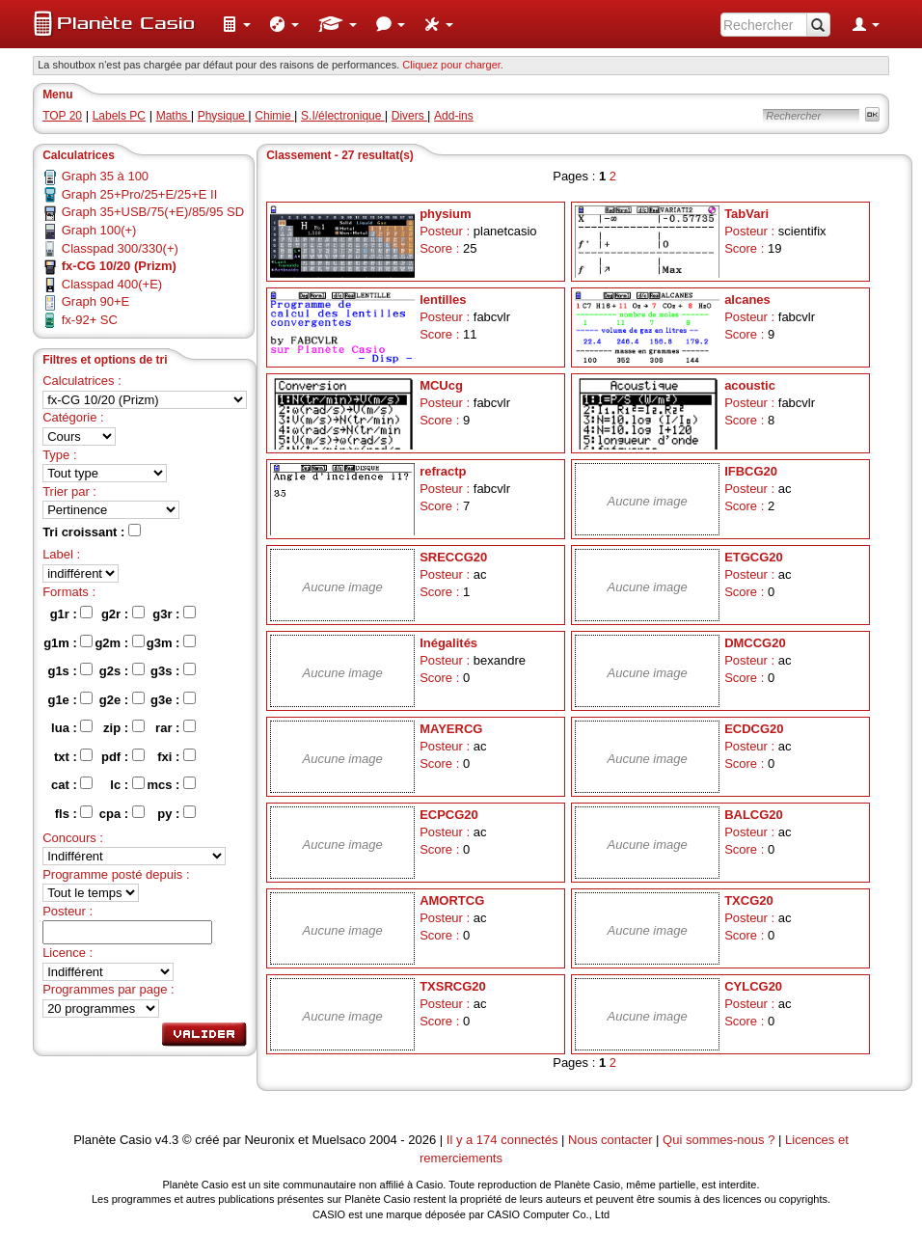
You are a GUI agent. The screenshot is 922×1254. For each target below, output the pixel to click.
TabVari (746, 213)
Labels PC (119, 116)
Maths (173, 116)
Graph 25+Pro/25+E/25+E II (140, 194)
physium (445, 213)
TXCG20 (748, 900)
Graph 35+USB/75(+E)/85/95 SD (153, 211)
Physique (223, 116)
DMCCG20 (755, 643)
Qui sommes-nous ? (718, 1139)
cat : (72, 784)
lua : (72, 727)
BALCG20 (753, 814)
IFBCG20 (750, 471)
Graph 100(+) (99, 230)
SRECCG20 (453, 557)
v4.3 (167, 1139)
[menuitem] (236, 24)
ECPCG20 (449, 814)
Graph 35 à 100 (105, 176)
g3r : (174, 613)
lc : (127, 784)
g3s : (173, 670)
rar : (175, 727)
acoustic (749, 385)
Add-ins (454, 116)
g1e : (70, 699)
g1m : (68, 642)
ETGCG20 (753, 557)
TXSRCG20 (453, 986)
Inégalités (448, 643)
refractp (443, 471)
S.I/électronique (343, 116)
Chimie (274, 116)
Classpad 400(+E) (112, 284)
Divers (409, 116)
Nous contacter (610, 1139)
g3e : (173, 699)
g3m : (171, 642)
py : (176, 813)
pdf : (123, 756)
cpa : (122, 813)
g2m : (119, 642)
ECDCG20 (753, 729)
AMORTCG (452, 900)
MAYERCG (451, 729)
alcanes (747, 299)
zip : (124, 727)
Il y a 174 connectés (504, 1139)
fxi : (176, 756)
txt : (73, 756)
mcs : (171, 784)
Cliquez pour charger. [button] (452, 64)
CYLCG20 (753, 986)
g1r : (72, 613)
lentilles (443, 299)
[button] (236, 24)
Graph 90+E (95, 301)
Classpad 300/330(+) (120, 248)
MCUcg (441, 385)
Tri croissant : (91, 531)
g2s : (122, 670)
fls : (74, 813)
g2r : (123, 613)
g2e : (122, 699)
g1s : (70, 670)
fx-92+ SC (90, 320)
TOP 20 (62, 116)
